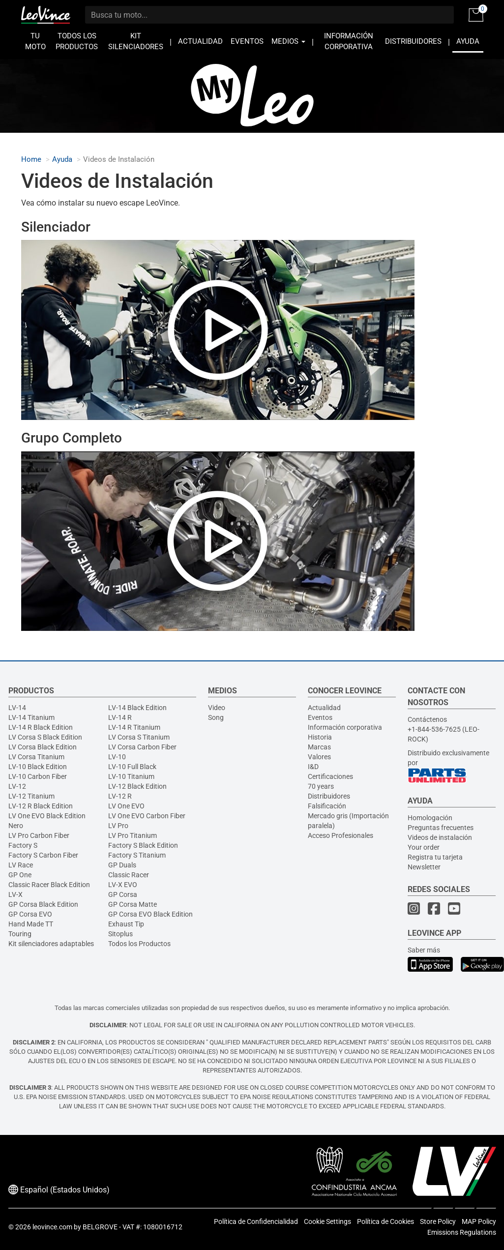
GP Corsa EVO (30, 914)
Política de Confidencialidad (256, 1221)
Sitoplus (120, 934)
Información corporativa (345, 727)
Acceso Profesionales (340, 835)
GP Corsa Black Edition (43, 904)
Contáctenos (427, 719)
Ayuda (62, 159)
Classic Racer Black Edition (49, 885)
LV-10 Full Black (132, 767)
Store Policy (438, 1221)
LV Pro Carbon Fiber (38, 835)
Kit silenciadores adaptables (51, 944)
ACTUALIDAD (200, 41)
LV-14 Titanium (31, 717)
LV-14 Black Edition (137, 708)
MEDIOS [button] (288, 41)
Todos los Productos (139, 944)
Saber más (424, 950)
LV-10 (117, 757)
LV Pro (118, 826)
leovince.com (52, 1227)
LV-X (15, 894)
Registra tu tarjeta (435, 857)
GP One (19, 875)
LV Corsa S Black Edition (45, 737)
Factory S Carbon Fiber (43, 855)
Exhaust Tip (126, 924)
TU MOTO (35, 41)
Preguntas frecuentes (441, 828)
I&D (313, 767)
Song (216, 717)
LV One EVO (126, 806)
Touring (19, 934)
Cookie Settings (327, 1221)
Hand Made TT (30, 924)
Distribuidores (329, 796)
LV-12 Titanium (31, 796)
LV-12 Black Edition (137, 786)
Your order (424, 847)
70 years (321, 786)
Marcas (319, 747)
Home (31, 159)
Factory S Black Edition (143, 845)
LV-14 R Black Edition (40, 727)
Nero (15, 826)
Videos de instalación (440, 837)
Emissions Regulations (461, 1232)
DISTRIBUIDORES (413, 41)
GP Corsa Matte (132, 904)
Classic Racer (128, 875)
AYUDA (467, 41)
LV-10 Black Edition (37, 767)
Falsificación (327, 806)
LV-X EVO (122, 885)
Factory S (22, 845)
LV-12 (17, 786)
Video (216, 708)
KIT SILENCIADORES (135, 41)
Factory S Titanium (137, 855)
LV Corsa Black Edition (42, 747)
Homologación (430, 818)
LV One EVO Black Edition (47, 816)
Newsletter (424, 867)
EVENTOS (247, 41)
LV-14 (17, 708)
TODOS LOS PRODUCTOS (77, 41)
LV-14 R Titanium (134, 727)
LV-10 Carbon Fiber (37, 776)
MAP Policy (479, 1221)
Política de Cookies (385, 1221)
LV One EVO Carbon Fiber (146, 816)
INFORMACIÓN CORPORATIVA (348, 41)
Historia (320, 737)
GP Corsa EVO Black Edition (150, 914)
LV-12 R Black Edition (40, 806)
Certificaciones (330, 776)
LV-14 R (120, 717)
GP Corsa (122, 894)
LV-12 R (120, 796)
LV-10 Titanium (131, 776)
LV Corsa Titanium (36, 757)
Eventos (320, 717)
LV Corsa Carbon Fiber (142, 747)
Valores (319, 757)
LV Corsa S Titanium (139, 737)
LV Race (20, 865)
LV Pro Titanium (132, 835)
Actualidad (324, 708)
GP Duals (122, 865)
